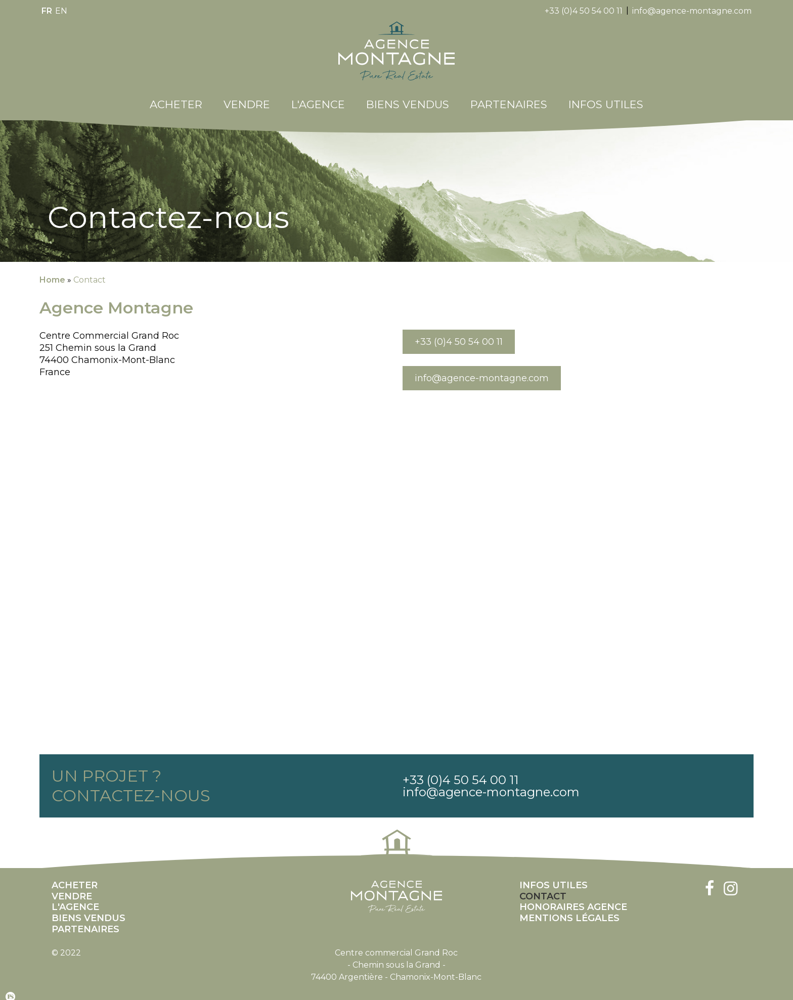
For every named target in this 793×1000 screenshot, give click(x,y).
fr (46, 11)
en (61, 11)
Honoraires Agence (573, 899)
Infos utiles (605, 96)
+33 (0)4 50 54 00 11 (584, 11)
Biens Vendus (407, 96)
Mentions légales (569, 910)
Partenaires (508, 96)
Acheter (176, 96)
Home (52, 272)
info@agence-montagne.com (692, 11)
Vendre (247, 96)
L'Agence (318, 96)
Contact (89, 272)
